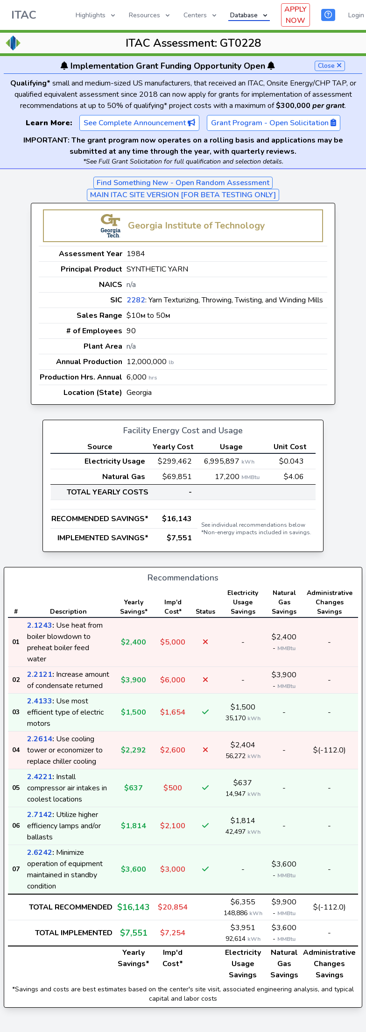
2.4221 (39, 777)
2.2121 (39, 674)
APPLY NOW (295, 15)
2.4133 (39, 701)
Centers (200, 15)
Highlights (96, 15)
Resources (150, 15)
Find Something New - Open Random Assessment (183, 183)
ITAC (23, 14)
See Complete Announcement (139, 123)
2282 (136, 300)
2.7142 (39, 815)
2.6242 (39, 852)
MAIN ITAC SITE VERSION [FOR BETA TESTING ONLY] (183, 195)
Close (330, 65)
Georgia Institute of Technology (196, 225)
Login (356, 15)
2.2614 (39, 739)
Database (249, 15)
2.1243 (39, 625)
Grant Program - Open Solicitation (273, 123)
